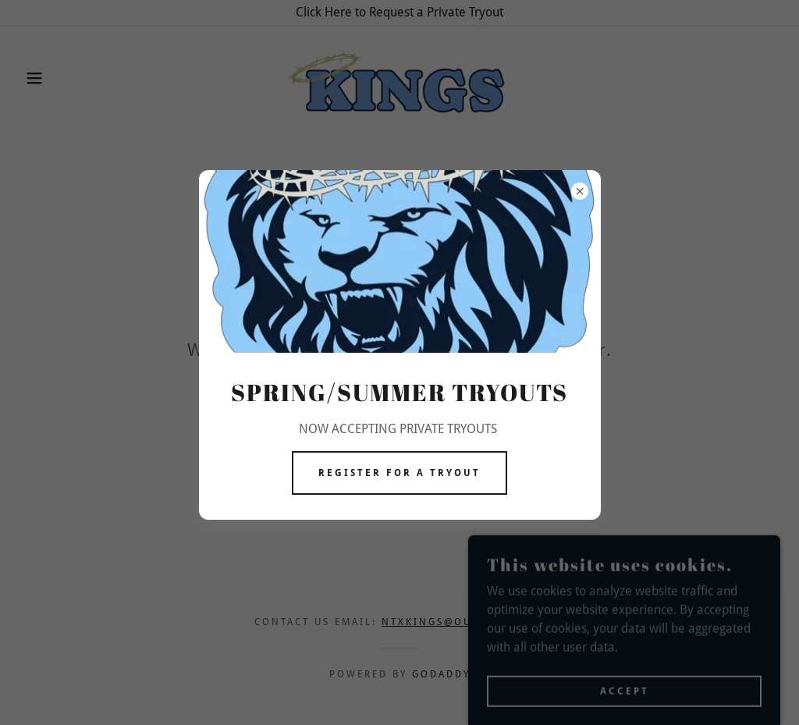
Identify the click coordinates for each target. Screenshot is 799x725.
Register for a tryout (399, 472)
